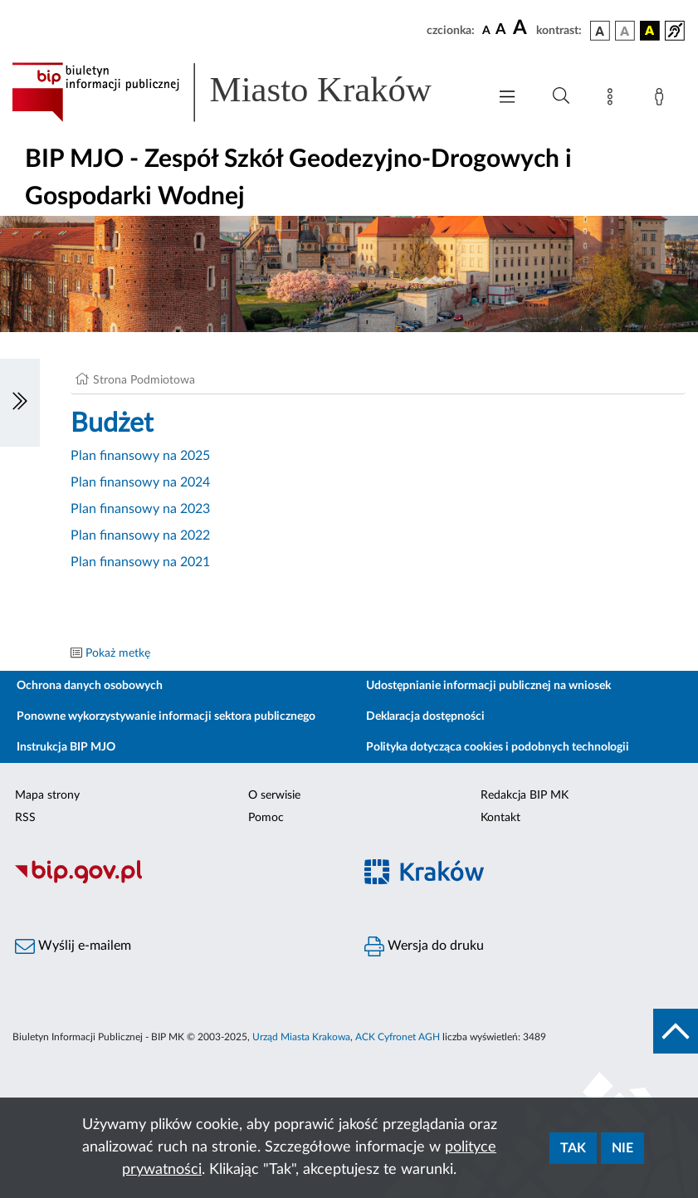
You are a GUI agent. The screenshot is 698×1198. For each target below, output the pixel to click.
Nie (622, 1148)
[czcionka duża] (522, 28)
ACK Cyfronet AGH (397, 1037)
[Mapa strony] (613, 99)
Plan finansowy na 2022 (140, 535)
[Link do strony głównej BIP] (241, 92)
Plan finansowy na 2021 (140, 562)
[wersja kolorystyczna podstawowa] (600, 31)
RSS (25, 818)
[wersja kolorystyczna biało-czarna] (625, 31)
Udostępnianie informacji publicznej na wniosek (488, 686)
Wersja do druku (424, 946)
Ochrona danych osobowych (90, 686)
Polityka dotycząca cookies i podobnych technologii (497, 747)
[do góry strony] (675, 1031)
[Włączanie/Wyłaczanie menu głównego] (507, 98)
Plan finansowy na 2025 (140, 455)
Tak (573, 1148)
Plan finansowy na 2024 (140, 482)
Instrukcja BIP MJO (66, 747)
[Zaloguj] (662, 99)
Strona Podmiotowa (144, 380)
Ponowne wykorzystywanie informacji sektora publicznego (166, 716)
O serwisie (274, 795)
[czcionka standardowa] (486, 30)
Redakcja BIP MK (525, 795)
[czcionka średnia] (501, 30)
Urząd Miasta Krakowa (301, 1037)
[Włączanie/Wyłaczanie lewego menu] (20, 403)
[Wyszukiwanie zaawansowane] (561, 96)
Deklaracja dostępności (425, 716)
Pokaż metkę (117, 653)
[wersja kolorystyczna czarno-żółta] (650, 31)
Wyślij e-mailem (73, 946)
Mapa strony (47, 795)
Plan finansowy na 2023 (140, 509)
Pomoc (266, 818)
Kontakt (500, 818)
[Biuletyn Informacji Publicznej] (174, 881)
